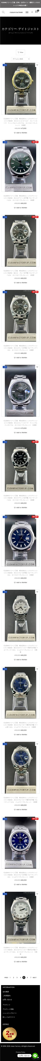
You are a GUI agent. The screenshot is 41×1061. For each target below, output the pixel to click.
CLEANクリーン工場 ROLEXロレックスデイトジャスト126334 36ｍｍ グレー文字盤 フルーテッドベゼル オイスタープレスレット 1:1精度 (20, 273)
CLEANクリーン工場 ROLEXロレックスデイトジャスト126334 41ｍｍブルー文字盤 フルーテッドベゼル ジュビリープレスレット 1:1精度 (20, 875)
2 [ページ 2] (13, 978)
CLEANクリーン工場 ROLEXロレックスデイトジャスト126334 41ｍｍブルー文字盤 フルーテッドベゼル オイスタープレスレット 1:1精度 (20, 573)
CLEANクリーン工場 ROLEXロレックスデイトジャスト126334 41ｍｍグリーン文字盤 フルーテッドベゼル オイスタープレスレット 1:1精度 (20, 198)
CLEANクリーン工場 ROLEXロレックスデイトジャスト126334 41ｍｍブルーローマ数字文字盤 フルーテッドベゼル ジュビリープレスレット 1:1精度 (20, 800)
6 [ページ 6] (27, 978)
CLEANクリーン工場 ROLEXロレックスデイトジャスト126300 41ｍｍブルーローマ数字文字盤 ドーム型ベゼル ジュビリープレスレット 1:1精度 (20, 725)
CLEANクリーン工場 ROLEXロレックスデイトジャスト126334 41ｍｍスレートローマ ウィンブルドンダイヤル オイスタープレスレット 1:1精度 (20, 423)
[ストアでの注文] (20, 59)
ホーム (11, 33)
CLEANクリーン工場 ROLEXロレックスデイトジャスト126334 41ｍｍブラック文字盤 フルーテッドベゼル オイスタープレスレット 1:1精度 (20, 498)
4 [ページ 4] (20, 978)
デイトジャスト (20, 33)
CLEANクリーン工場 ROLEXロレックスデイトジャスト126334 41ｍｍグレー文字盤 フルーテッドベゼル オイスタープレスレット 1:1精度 (20, 348)
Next (35, 978)
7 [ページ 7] (30, 978)
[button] (37, 65)
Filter (20, 52)
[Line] (35, 1055)
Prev (6, 978)
